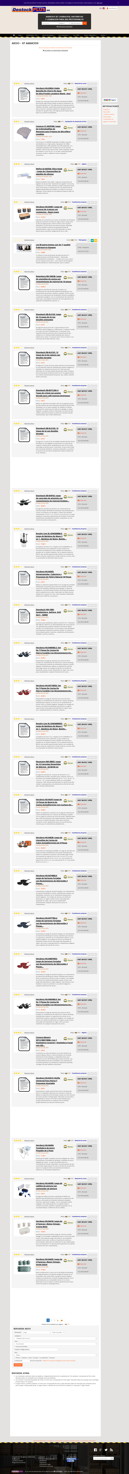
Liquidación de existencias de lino (75, 121)
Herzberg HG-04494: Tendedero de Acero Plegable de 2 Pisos (45, 1148)
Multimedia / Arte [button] (32, 35)
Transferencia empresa (79, 202)
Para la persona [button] (64, 35)
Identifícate (43, 1461)
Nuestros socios (75, 1441)
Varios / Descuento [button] (90, 35)
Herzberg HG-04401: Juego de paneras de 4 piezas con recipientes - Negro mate (49, 209)
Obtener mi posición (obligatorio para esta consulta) (59, 1360)
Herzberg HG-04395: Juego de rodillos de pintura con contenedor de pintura (49, 1186)
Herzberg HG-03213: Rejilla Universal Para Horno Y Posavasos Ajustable (48, 1081)
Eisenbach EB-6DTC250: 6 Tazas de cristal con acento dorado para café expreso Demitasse (53, 393)
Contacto (42, 1457)
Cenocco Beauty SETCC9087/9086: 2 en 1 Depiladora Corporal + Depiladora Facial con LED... (54, 1041)
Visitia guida (107, 117)
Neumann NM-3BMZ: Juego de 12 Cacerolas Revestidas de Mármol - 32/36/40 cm (48, 764)
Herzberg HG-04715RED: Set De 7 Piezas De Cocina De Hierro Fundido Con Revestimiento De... (54, 688)
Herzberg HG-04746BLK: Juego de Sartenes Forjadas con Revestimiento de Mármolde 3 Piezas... (52, 879)
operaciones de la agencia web (43, 1471)
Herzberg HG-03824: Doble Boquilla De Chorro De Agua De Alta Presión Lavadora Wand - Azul (53, 91)
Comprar (50, 1441)
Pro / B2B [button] (76, 35)
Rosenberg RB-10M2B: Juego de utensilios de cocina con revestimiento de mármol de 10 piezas (53, 279)
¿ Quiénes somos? (108, 114)
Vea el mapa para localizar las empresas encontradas (55, 48)
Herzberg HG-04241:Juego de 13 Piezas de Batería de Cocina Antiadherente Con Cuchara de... (54, 802)
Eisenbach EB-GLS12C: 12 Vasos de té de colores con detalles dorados (48, 355)
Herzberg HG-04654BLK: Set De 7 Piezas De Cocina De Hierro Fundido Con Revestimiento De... (54, 1002)
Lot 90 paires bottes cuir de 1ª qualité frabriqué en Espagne (53, 246)
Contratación (59, 1441)
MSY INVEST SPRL (85, 89)
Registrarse (43, 1462)
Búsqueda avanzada (64, 26)
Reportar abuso (29, 83)
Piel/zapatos (82, 240)
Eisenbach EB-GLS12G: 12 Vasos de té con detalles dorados (47, 431)
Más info (99, 3)
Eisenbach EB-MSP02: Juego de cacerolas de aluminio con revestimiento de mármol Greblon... (52, 498)
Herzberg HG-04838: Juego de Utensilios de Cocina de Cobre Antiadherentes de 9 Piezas (51, 840)
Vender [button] (103, 35)
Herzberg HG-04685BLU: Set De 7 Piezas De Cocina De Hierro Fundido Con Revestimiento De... (54, 650)
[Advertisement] (55, 65)
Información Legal (45, 1464)
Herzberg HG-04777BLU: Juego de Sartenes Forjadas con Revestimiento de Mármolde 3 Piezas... (52, 922)
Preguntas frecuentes (106, 111)
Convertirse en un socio (46, 1459)
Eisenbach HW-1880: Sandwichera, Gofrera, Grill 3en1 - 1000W (48, 612)
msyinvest (83, 93)
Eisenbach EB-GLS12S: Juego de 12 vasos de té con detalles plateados (48, 317)
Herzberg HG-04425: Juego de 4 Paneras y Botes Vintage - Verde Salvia (49, 1262)
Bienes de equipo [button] (49, 35)
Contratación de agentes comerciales (109, 120)
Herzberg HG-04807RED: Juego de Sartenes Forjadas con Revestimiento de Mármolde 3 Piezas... (52, 962)
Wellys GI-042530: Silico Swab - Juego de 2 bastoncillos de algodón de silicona (49, 171)
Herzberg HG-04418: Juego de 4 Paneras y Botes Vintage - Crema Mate (49, 1224)
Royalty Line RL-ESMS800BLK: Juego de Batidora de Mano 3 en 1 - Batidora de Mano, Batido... (51, 536)
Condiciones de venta (46, 1466)
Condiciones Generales (88, 1441)
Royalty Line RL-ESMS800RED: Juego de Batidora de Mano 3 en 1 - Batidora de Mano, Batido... (51, 726)
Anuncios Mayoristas (39, 1441)
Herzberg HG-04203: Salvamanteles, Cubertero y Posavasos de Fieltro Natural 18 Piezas (53, 574)
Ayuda (66, 1441)
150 (68, 1324)
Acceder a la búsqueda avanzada (55, 50)
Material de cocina (80, 83)
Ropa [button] (20, 35)
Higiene (84, 164)
